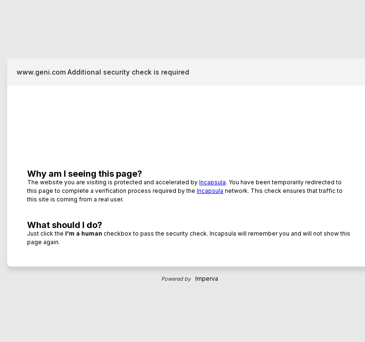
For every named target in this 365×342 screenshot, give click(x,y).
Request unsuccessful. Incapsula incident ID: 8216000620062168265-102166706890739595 (182, 171)
